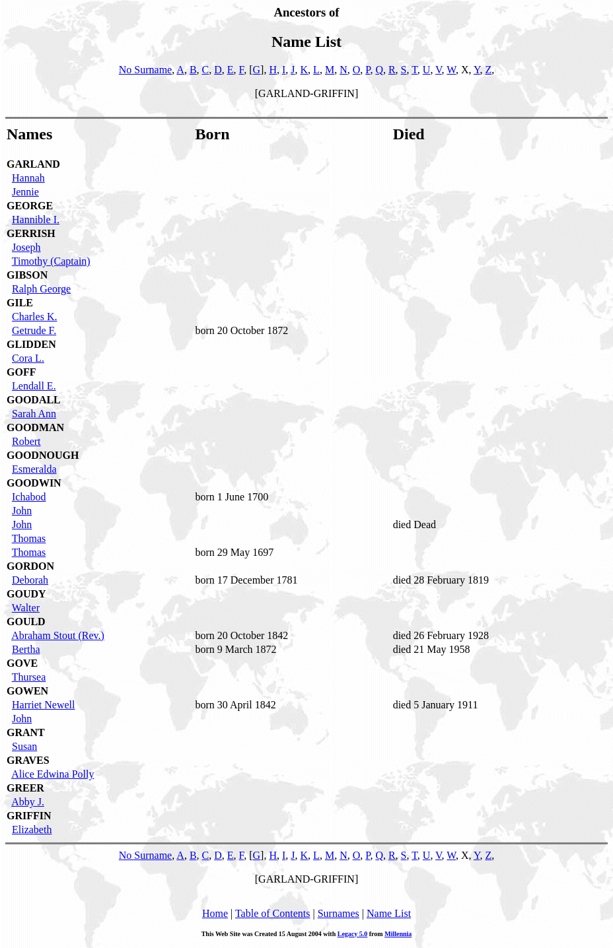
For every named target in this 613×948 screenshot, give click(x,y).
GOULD (26, 621)
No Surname (145, 69)
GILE (20, 302)
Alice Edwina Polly (52, 774)
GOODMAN (35, 427)
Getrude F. (34, 330)
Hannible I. (35, 219)
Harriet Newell (43, 704)
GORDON (30, 566)
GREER (25, 788)
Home (215, 913)
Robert (26, 441)
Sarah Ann (34, 413)
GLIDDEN (31, 344)
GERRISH (31, 233)
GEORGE (30, 205)
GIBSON (27, 275)
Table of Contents (272, 913)
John (22, 510)
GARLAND (33, 164)
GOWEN (27, 690)
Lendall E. (34, 385)
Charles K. (34, 316)
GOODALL (34, 399)
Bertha (26, 649)
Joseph (26, 247)
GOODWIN (34, 483)
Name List (389, 913)
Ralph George (41, 288)
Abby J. (27, 801)
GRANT (26, 732)
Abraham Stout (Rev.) (57, 635)
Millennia (398, 933)
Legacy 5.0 (353, 933)
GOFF (21, 372)
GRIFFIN (29, 815)
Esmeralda (34, 469)
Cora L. (28, 358)
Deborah (30, 580)
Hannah (28, 178)
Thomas (29, 538)
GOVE (22, 663)
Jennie (25, 191)
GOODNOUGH (43, 455)
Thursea (29, 677)
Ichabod (29, 496)
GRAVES (28, 760)
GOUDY (26, 593)
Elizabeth (32, 829)
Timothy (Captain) (51, 261)
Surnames (338, 913)
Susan (24, 746)
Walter (26, 607)
